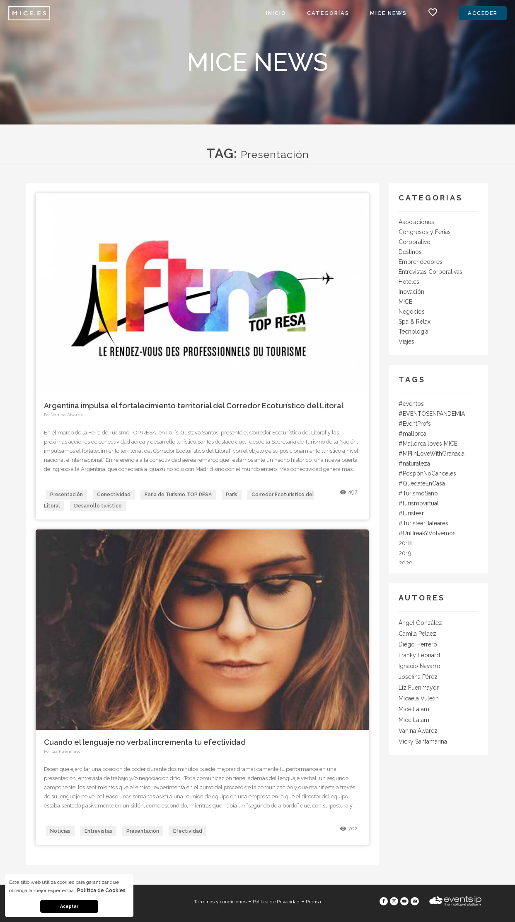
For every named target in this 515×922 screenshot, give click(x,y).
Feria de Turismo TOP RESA (178, 495)
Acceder (483, 13)
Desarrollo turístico (98, 506)
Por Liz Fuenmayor (63, 751)
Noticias (60, 831)
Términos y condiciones (220, 902)
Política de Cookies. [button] (102, 890)
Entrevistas (98, 831)
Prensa (313, 902)
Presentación (66, 495)
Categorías (328, 13)
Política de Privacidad (276, 902)
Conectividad (114, 495)
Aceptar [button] (69, 906)
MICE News (388, 13)
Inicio (276, 13)
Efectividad (187, 831)
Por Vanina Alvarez (63, 414)
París (231, 495)
